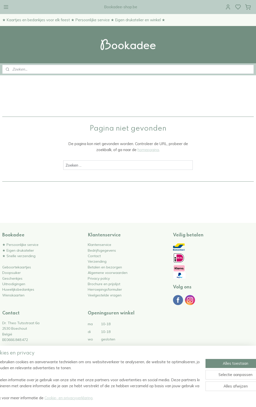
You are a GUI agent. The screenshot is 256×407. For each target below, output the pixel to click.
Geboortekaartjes (16, 267)
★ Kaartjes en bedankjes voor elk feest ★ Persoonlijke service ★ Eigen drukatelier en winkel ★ (83, 20)
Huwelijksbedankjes (18, 289)
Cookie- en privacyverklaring (84, 397)
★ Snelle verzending (19, 256)
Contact (94, 256)
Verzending (97, 261)
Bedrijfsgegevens (102, 250)
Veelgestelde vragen (105, 295)
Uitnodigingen (13, 284)
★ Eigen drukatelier (18, 250)
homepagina (148, 149)
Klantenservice (99, 244)
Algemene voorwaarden (108, 272)
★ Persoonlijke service (20, 244)
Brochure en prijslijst (104, 284)
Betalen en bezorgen (105, 267)
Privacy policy (99, 278)
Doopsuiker (11, 272)
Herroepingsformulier (105, 289)
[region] (95, 380)
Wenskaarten (13, 295)
